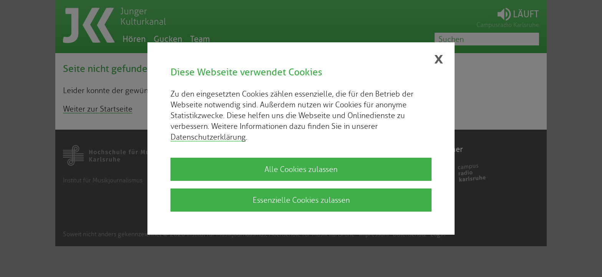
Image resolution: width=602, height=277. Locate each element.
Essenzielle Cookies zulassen (301, 200)
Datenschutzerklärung (208, 137)
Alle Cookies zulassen (301, 169)
